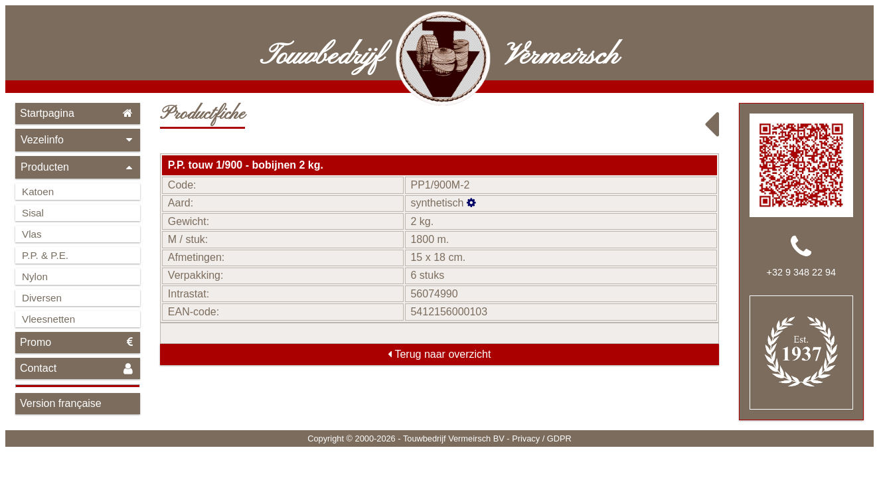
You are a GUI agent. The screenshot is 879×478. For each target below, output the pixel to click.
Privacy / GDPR (542, 438)
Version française (61, 403)
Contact (77, 368)
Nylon (35, 276)
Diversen (42, 297)
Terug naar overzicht (439, 354)
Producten (78, 167)
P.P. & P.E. (45, 255)
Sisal (33, 212)
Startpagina (77, 113)
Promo (77, 342)
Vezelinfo (78, 139)
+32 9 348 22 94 (801, 272)
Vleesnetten (48, 319)
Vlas (32, 234)
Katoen (38, 191)
